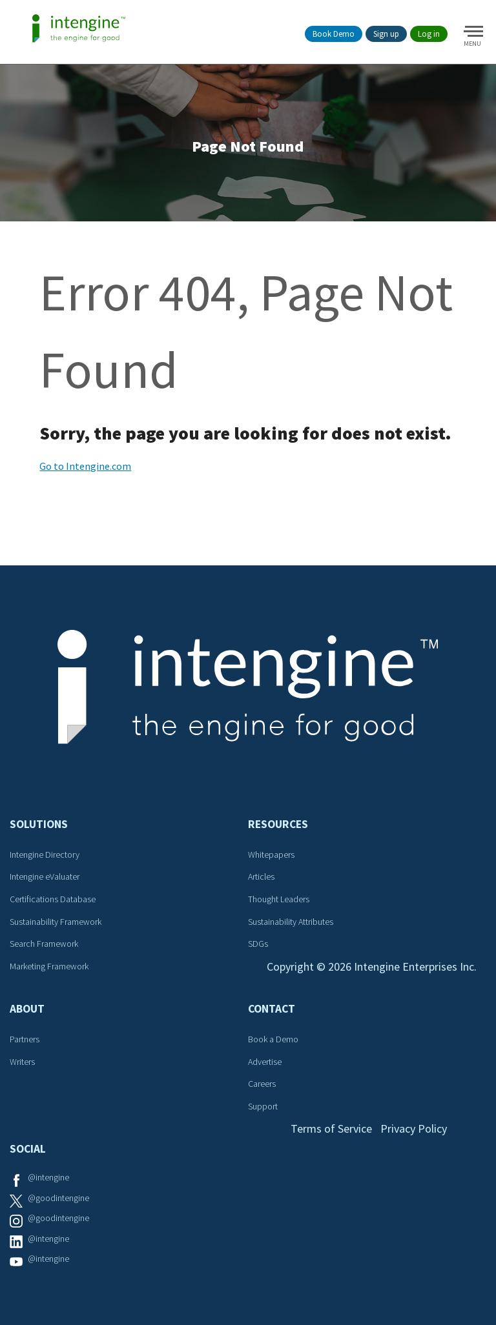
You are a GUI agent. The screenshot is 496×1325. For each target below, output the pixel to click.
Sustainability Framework (55, 921)
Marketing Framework (49, 966)
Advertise (265, 1061)
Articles (261, 876)
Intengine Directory (44, 854)
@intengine (48, 1177)
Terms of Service (331, 1128)
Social (28, 1149)
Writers (22, 1061)
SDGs (258, 943)
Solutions (39, 824)
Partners (24, 1039)
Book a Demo (273, 1039)
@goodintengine (58, 1198)
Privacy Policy (413, 1128)
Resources (278, 824)
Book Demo (334, 33)
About (27, 1009)
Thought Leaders (278, 899)
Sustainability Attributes (290, 921)
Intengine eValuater (44, 876)
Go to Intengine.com (85, 466)
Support (263, 1106)
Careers (262, 1083)
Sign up (386, 33)
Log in (429, 33)
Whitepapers (271, 854)
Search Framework (44, 943)
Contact (271, 1009)
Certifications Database (53, 899)
